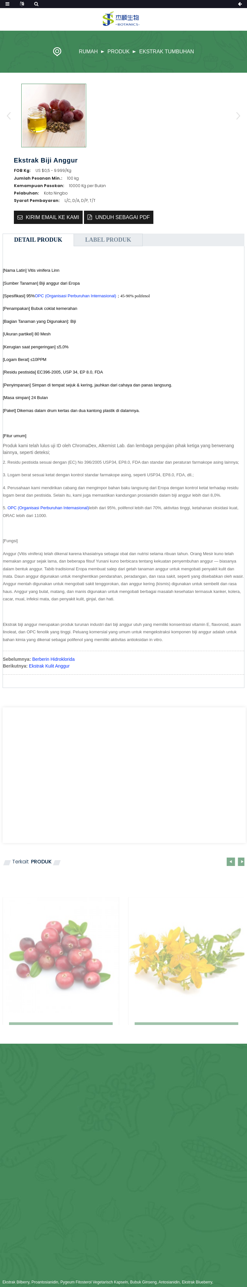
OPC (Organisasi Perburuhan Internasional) (75, 295)
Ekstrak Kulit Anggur (49, 666)
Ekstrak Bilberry (16, 1282)
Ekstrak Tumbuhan (166, 51)
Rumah (88, 51)
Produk (118, 51)
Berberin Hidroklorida (53, 659)
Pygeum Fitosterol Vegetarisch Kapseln (94, 1282)
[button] (236, 116)
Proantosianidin (44, 1282)
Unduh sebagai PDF (122, 217)
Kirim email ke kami (52, 217)
